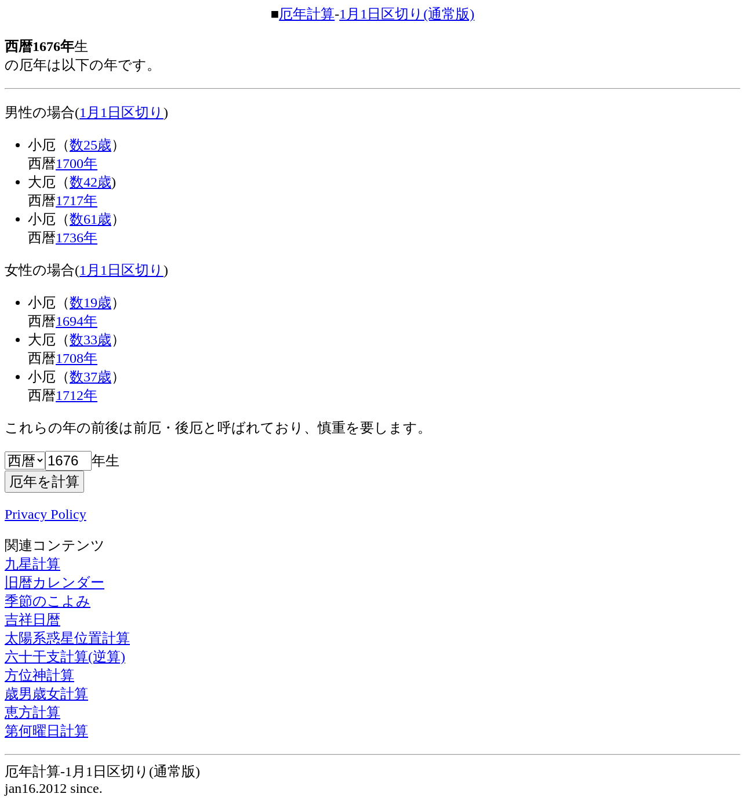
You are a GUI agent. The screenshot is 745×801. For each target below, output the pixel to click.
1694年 (76, 321)
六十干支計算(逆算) (65, 656)
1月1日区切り (121, 112)
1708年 (76, 358)
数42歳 (90, 182)
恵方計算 (32, 712)
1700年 (76, 163)
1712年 (76, 395)
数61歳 (90, 219)
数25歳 (90, 144)
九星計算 (32, 563)
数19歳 (90, 302)
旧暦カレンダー (54, 582)
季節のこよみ (47, 601)
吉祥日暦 (32, 619)
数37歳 (90, 376)
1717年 (76, 200)
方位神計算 (39, 675)
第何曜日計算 (46, 730)
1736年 (76, 237)
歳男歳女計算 (46, 693)
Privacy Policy (45, 514)
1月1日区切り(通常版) (406, 13)
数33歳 (90, 339)
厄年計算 (307, 13)
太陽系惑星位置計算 (67, 638)
